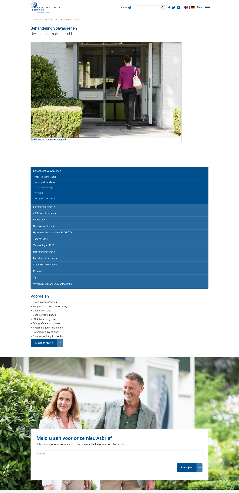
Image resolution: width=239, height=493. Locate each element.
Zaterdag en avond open (46, 332)
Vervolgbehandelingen (45, 182)
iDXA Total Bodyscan (44, 213)
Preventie (39, 193)
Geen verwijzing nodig (44, 315)
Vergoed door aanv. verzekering (50, 306)
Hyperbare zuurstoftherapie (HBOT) (52, 232)
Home (124, 7)
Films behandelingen (44, 251)
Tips (35, 277)
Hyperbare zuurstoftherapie (48, 327)
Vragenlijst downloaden (45, 264)
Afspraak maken (44, 342)
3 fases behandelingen (45, 177)
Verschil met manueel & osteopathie (52, 284)
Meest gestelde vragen (45, 258)
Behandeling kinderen (44, 206)
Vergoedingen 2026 (43, 245)
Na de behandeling (44, 187)
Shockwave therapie (44, 226)
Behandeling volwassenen (47, 171)
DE (193, 7)
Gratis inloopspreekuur (45, 302)
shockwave (54, 323)
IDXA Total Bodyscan (44, 319)
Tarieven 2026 (40, 239)
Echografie (39, 219)
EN (186, 7)
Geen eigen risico (42, 310)
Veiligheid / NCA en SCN (46, 198)
